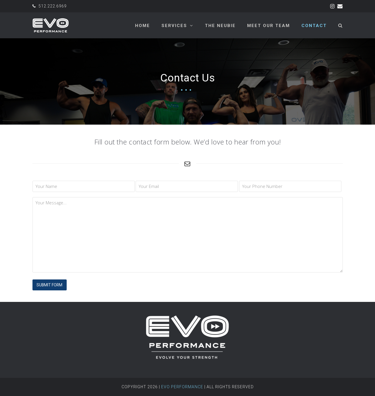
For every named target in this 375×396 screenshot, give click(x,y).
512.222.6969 (53, 6)
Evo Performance (182, 386)
